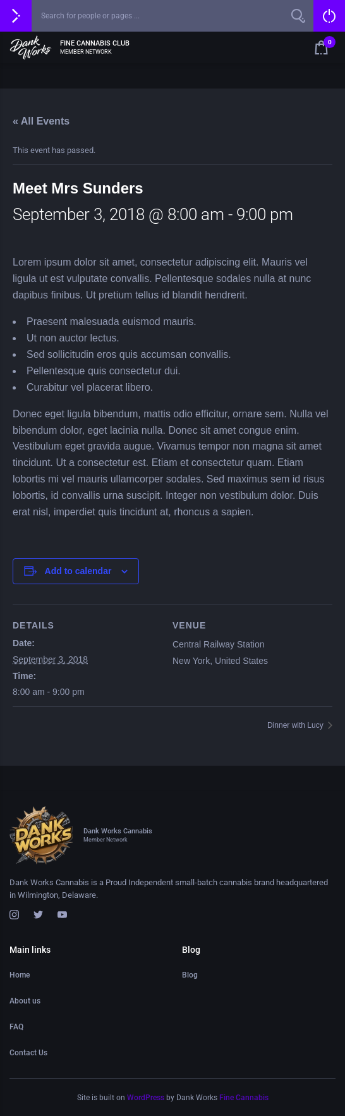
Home (19, 975)
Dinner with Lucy (296, 725)
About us (24, 1000)
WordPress (145, 1097)
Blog (190, 975)
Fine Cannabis (244, 1097)
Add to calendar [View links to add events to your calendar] (78, 571)
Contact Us (28, 1052)
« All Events (41, 121)
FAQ (16, 1026)
